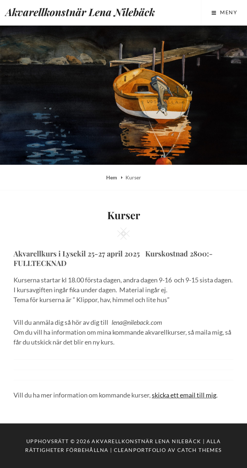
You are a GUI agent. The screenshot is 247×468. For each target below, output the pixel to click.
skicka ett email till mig (184, 395)
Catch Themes (199, 450)
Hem (112, 177)
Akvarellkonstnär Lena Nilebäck (80, 12)
